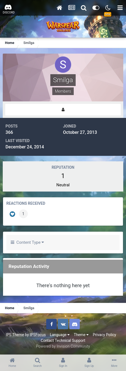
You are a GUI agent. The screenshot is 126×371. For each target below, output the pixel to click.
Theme (81, 335)
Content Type (27, 242)
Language (60, 335)
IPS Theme (15, 335)
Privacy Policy (104, 335)
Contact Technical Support (63, 340)
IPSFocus (38, 335)
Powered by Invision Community (63, 346)
